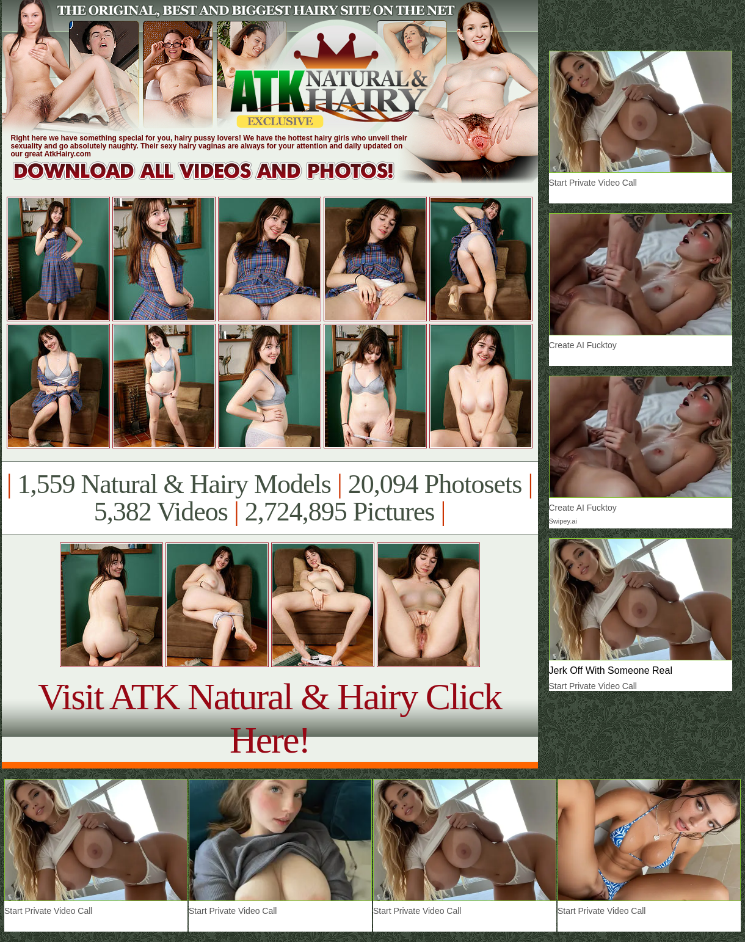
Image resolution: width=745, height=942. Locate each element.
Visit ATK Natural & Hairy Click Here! (269, 718)
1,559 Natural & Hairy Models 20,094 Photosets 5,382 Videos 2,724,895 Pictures (269, 497)
